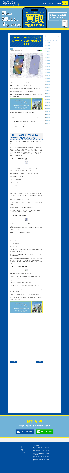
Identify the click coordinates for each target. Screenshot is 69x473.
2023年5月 (48, 108)
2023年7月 (48, 102)
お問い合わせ (64, 3)
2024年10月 (48, 57)
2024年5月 (48, 72)
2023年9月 (48, 96)
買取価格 (49, 3)
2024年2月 (48, 81)
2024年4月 (48, 75)
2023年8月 (48, 99)
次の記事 (39, 361)
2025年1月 (48, 48)
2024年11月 (48, 54)
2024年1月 (48, 84)
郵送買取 (59, 3)
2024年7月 (48, 66)
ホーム (22, 444)
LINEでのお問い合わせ (44, 431)
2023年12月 (48, 87)
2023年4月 (48, 111)
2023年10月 (48, 93)
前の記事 (14, 361)
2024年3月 (48, 78)
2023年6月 (48, 105)
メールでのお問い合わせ (24, 431)
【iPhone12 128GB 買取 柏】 (20, 124)
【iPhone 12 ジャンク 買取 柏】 (20, 126)
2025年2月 (48, 45)
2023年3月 (48, 114)
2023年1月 (48, 120)
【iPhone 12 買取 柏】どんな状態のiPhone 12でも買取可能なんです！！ (26, 121)
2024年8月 (48, 63)
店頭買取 (54, 3)
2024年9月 (48, 60)
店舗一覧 (44, 3)
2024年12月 (48, 51)
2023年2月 (48, 117)
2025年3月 (48, 42)
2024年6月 (48, 69)
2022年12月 (48, 123)
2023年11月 (48, 90)
